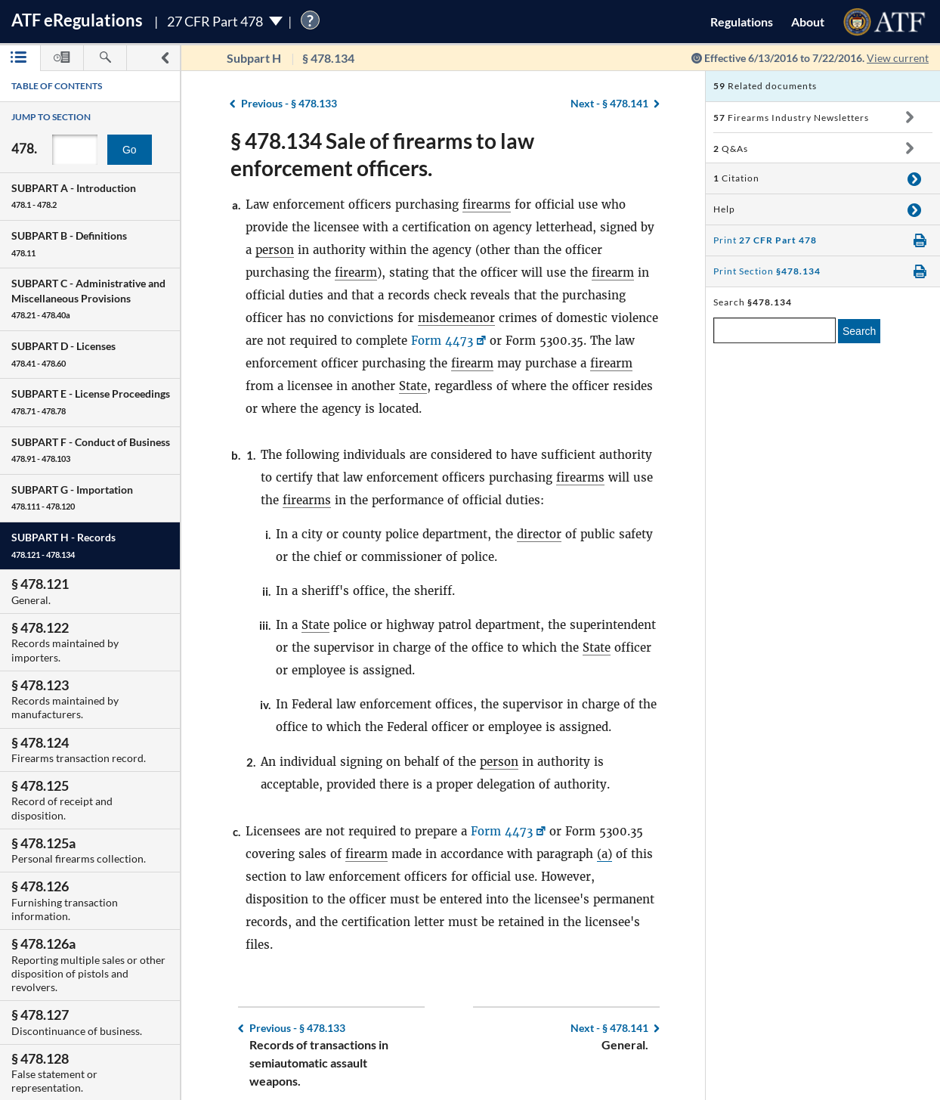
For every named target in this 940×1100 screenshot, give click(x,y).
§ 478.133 (289, 103)
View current (898, 57)
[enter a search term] (774, 330)
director (539, 534)
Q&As (730, 148)
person (274, 250)
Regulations (741, 21)
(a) (604, 854)
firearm (356, 272)
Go (129, 150)
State (413, 386)
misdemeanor (456, 318)
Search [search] (859, 331)
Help (724, 209)
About (807, 21)
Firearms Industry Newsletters (791, 117)
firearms (486, 204)
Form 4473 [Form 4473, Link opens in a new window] (442, 340)
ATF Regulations (77, 20)
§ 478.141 (609, 103)
